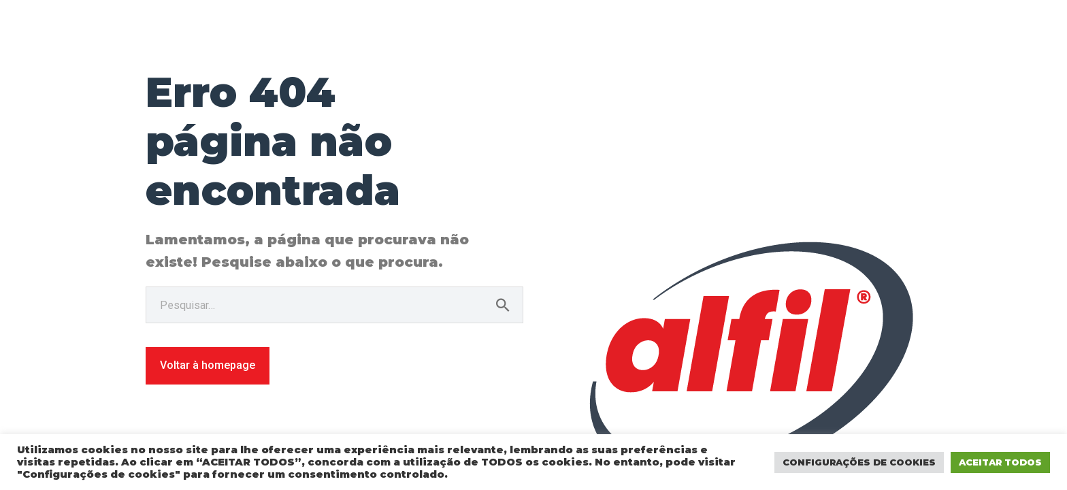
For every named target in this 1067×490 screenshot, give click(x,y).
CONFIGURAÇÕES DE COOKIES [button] (859, 462)
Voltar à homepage (207, 365)
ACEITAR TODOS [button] (1000, 462)
